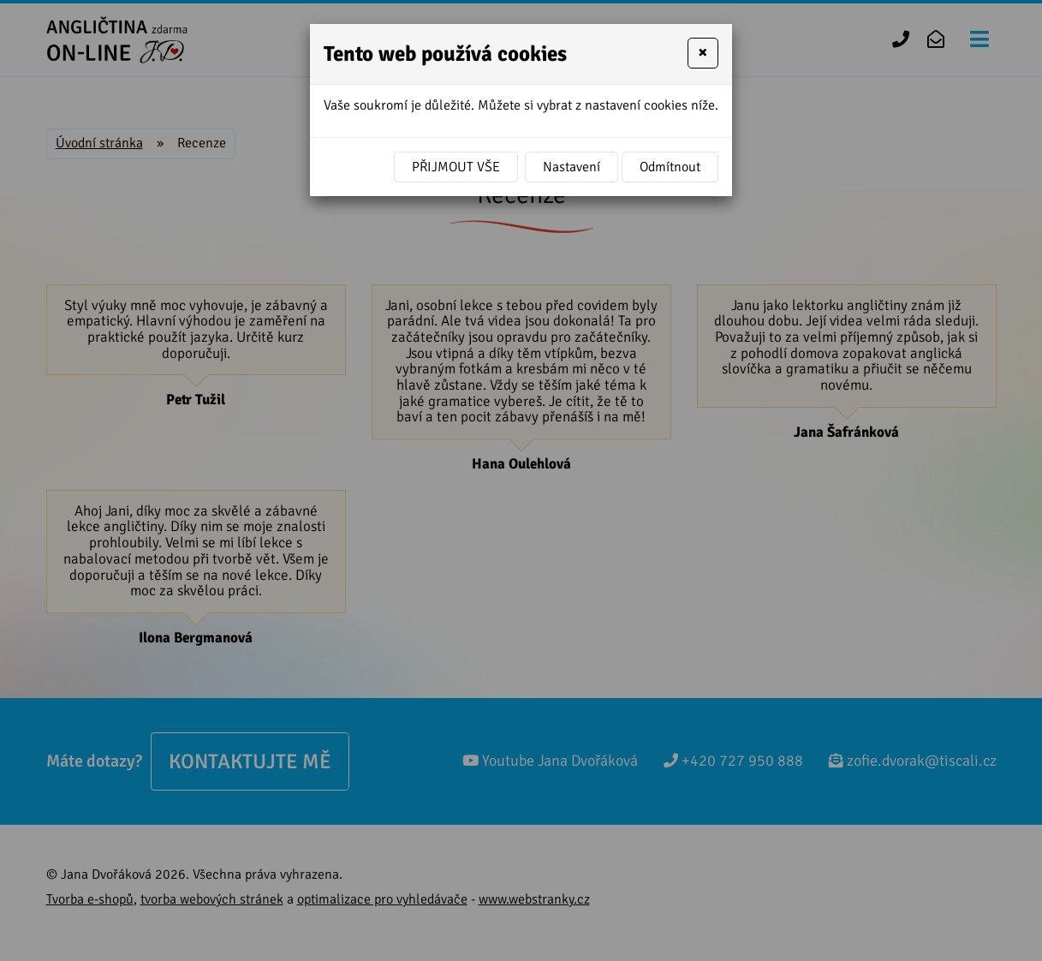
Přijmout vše (456, 167)
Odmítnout (670, 167)
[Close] (703, 53)
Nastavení (571, 167)
